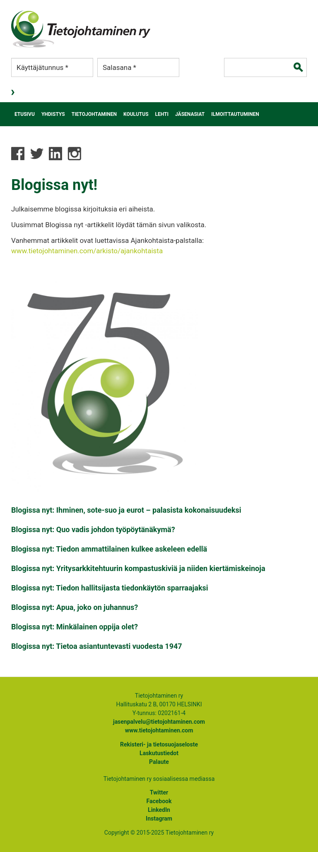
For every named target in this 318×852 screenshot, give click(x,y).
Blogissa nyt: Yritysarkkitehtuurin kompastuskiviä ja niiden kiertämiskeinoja (138, 568)
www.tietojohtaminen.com (159, 730)
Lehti (162, 114)
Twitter (159, 792)
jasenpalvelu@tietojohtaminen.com (159, 721)
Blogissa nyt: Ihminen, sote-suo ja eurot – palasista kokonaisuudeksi (126, 510)
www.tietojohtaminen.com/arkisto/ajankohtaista (87, 251)
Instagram (159, 818)
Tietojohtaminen (94, 114)
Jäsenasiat (190, 114)
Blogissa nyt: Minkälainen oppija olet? (74, 626)
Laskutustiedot (159, 753)
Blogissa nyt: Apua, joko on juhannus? (74, 607)
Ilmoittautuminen (235, 114)
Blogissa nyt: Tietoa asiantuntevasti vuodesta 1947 (96, 646)
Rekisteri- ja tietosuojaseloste (159, 744)
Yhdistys (53, 114)
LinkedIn (159, 809)
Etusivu (24, 114)
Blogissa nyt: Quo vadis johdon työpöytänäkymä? (93, 529)
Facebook (159, 801)
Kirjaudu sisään (13, 92)
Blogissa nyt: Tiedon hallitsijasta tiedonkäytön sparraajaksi (109, 587)
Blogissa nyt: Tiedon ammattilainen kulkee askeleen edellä (109, 549)
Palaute (159, 761)
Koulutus (136, 114)
